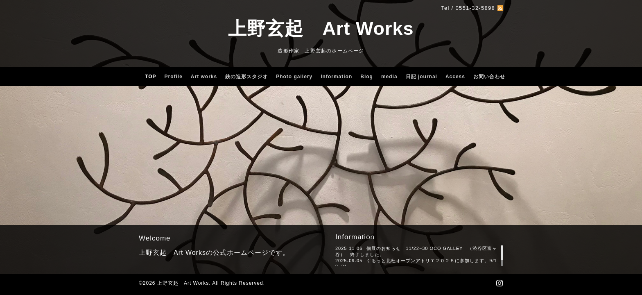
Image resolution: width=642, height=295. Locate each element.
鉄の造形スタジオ (246, 76)
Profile (174, 76)
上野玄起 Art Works (321, 28)
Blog (366, 76)
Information (336, 76)
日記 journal (421, 76)
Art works (204, 76)
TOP (150, 76)
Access (455, 76)
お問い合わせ (489, 76)
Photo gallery (294, 76)
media (389, 76)
